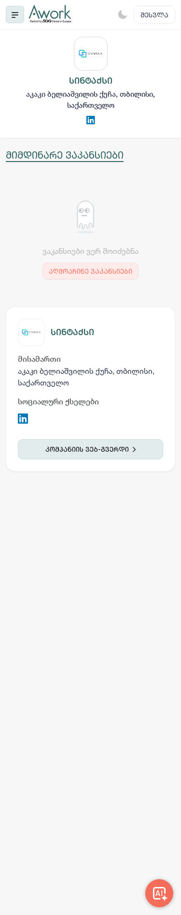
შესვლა (154, 15)
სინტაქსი (72, 332)
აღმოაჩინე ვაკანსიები (90, 271)
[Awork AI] (159, 893)
